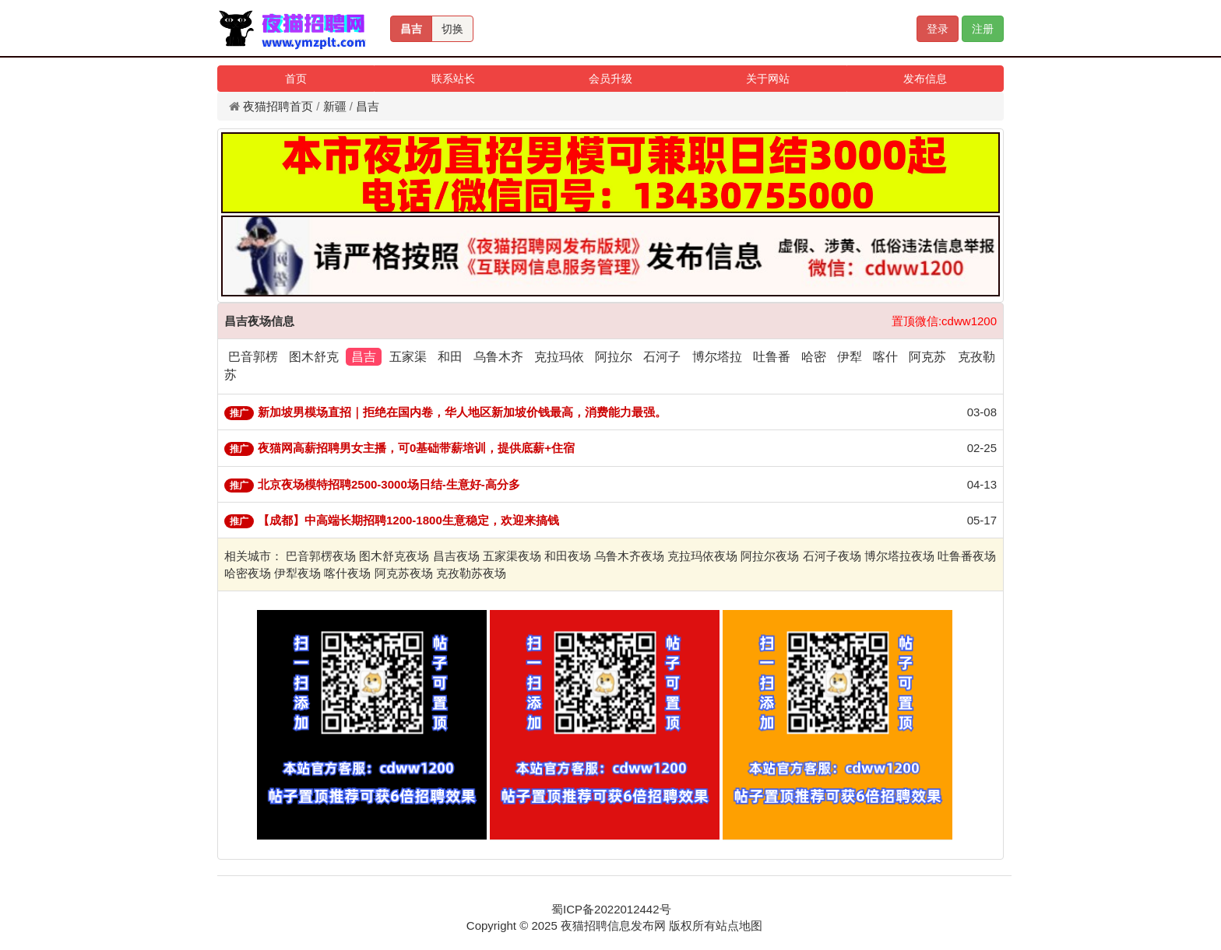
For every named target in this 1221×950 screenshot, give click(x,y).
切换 (452, 29)
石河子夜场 (832, 556)
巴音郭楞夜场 (321, 556)
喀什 (885, 356)
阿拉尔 (613, 356)
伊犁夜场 (297, 573)
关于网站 (768, 78)
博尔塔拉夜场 (899, 556)
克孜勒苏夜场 (471, 573)
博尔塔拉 (717, 356)
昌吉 (411, 29)
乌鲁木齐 (498, 356)
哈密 (813, 356)
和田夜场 (567, 556)
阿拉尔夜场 (770, 556)
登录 (937, 29)
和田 (450, 356)
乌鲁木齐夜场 (629, 556)
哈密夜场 (247, 573)
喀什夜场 (347, 573)
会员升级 (610, 78)
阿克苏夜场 (404, 573)
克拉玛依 (559, 356)
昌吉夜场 (456, 556)
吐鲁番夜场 (967, 556)
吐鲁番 (771, 356)
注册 (983, 29)
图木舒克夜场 (394, 556)
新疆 (335, 106)
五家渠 (408, 356)
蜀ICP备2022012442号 (610, 909)
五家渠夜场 (512, 556)
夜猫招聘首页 (278, 106)
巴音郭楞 (253, 356)
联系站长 (453, 78)
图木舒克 (314, 356)
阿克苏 (927, 356)
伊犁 (849, 356)
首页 (296, 78)
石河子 (662, 356)
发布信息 (925, 78)
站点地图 (739, 925)
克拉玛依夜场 (702, 556)
